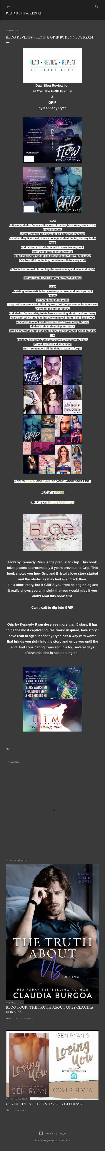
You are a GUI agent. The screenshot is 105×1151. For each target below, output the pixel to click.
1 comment (21, 1110)
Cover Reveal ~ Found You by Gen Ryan (44, 1103)
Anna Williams (62, 1140)
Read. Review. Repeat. (24, 13)
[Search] (97, 5)
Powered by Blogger (52, 1133)
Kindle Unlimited (61, 502)
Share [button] (9, 749)
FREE (59, 492)
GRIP (47, 481)
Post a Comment (24, 1018)
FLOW (31, 481)
